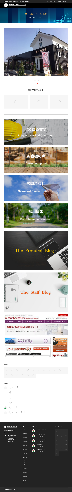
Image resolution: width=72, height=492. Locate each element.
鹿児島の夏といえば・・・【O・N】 (16, 412)
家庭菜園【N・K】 (12, 402)
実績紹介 (25, 453)
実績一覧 (25, 457)
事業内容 (25, 433)
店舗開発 (25, 441)
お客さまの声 (25, 461)
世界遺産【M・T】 (12, 407)
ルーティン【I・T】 (13, 397)
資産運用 (25, 437)
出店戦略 (25, 449)
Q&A (25, 464)
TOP (25, 429)
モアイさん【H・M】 (13, 387)
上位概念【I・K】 (12, 392)
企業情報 (48, 1)
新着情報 (59, 1)
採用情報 (53, 1)
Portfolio (34, 17)
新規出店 (25, 445)
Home (30, 17)
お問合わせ (64, 1)
